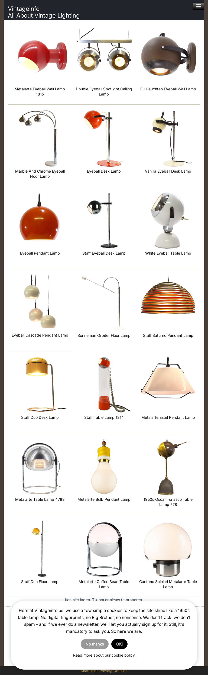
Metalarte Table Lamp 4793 (40, 499)
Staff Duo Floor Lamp (39, 581)
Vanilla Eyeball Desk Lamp (168, 171)
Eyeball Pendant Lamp (40, 253)
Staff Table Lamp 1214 (104, 417)
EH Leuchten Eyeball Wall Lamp (168, 89)
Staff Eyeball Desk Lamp (104, 253)
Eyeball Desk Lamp (104, 171)
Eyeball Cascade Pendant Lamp (40, 335)
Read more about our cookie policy (104, 655)
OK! (119, 644)
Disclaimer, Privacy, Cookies (104, 671)
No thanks (95, 644)
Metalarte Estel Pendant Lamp (168, 417)
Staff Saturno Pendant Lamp (168, 335)
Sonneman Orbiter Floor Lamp (104, 335)
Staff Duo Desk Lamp (40, 417)
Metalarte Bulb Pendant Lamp (104, 499)
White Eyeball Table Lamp (168, 253)
